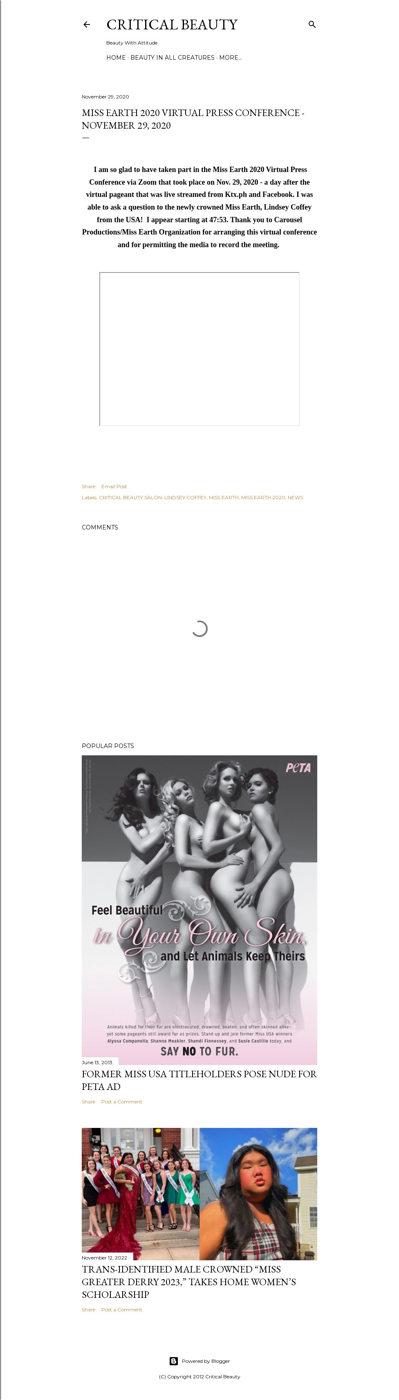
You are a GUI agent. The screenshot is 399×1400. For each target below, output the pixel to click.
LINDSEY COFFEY (185, 497)
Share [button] (88, 486)
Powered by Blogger (199, 1361)
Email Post (114, 486)
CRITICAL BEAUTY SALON (130, 497)
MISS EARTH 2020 (263, 497)
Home (116, 57)
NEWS (295, 497)
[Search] (312, 23)
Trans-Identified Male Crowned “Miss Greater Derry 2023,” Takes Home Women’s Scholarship (189, 1282)
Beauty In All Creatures (172, 57)
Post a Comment (121, 1102)
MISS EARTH (224, 497)
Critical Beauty (171, 24)
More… (230, 57)
